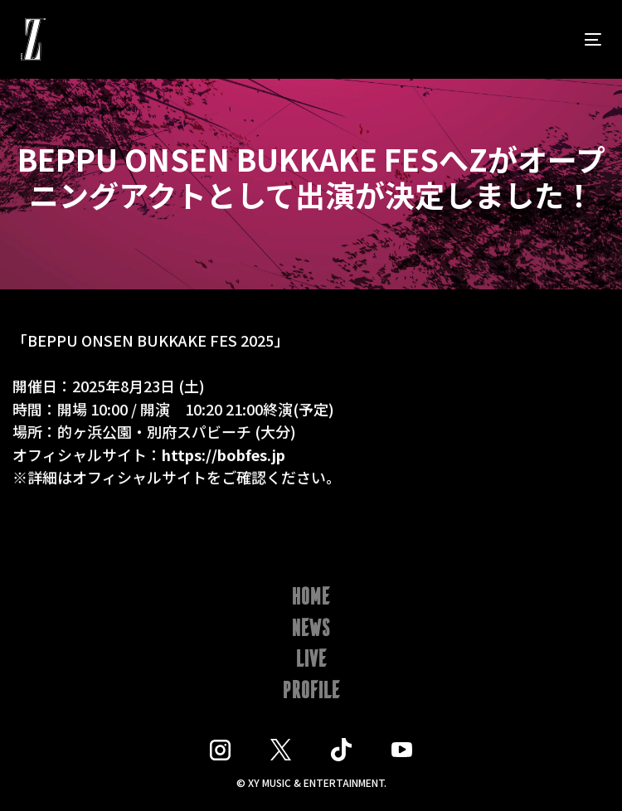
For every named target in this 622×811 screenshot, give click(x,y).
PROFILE (311, 691)
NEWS (311, 629)
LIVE (311, 660)
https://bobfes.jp (223, 457)
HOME (311, 598)
